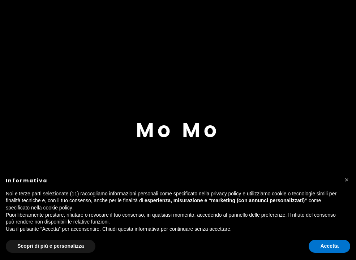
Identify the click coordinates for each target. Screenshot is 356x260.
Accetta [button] (329, 246)
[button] (346, 180)
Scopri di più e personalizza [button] (50, 246)
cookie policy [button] (57, 208)
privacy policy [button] (226, 193)
